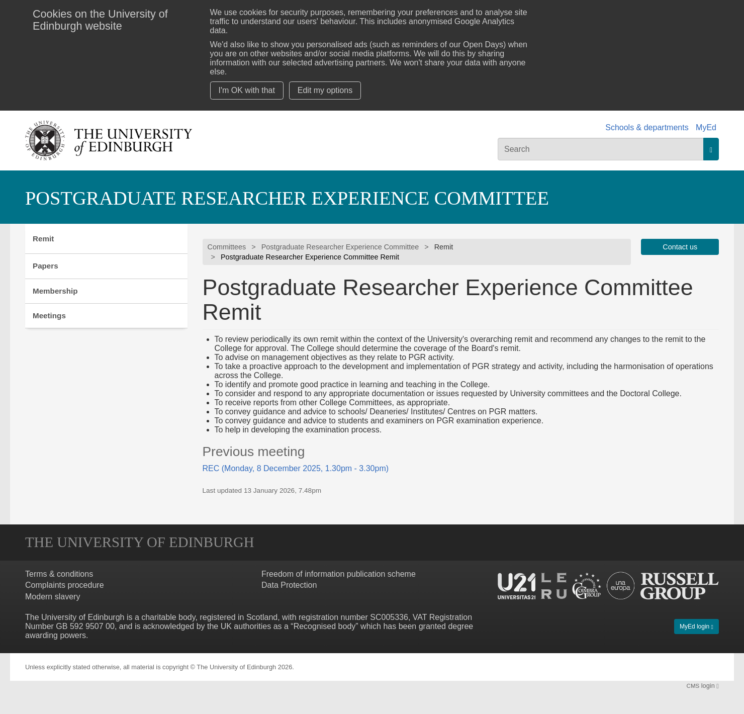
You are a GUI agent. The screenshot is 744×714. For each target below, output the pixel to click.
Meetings (49, 315)
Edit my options (325, 90)
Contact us (680, 247)
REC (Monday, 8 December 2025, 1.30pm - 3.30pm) (296, 468)
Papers (45, 265)
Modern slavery (52, 596)
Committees (227, 247)
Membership (55, 291)
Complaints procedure (64, 585)
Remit (43, 238)
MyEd (706, 127)
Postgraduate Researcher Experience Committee (287, 198)
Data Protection (289, 585)
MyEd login (696, 626)
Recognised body (325, 626)
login (703, 685)
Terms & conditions (59, 574)
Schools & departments (646, 127)
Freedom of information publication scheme (338, 574)
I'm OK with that (247, 90)
